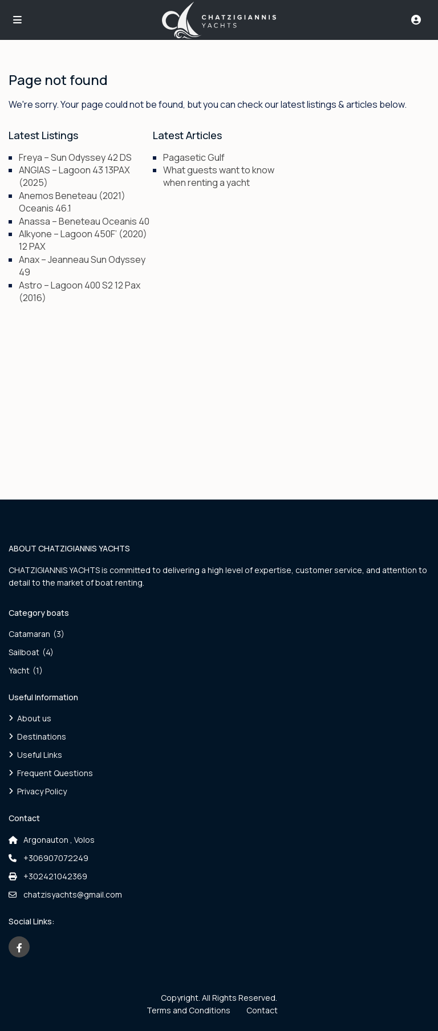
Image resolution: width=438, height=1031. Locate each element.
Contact (262, 1010)
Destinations (41, 736)
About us (34, 718)
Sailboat (24, 652)
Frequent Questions (55, 773)
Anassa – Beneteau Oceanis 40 (84, 221)
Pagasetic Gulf (194, 157)
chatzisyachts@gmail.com (72, 894)
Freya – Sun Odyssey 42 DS (75, 157)
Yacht (19, 670)
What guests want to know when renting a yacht (218, 176)
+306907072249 (55, 858)
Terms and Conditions (188, 1010)
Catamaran (29, 633)
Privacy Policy (42, 791)
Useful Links (39, 754)
